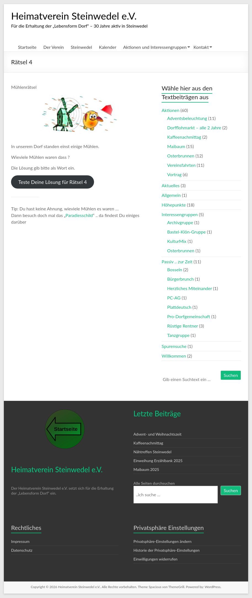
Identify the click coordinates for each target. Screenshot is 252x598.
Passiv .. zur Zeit (177, 261)
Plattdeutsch (179, 307)
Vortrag (174, 174)
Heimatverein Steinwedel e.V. (74, 16)
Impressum (20, 541)
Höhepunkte (174, 205)
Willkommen (174, 356)
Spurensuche (174, 346)
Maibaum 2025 (146, 469)
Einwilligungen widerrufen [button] (155, 559)
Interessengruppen (180, 214)
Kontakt (201, 47)
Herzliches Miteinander (189, 288)
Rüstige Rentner (182, 326)
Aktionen (170, 110)
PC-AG (173, 298)
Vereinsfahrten (181, 165)
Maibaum (176, 146)
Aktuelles (170, 185)
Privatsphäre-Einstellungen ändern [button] (162, 541)
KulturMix (176, 241)
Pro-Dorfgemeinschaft (188, 316)
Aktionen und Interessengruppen (155, 47)
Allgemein (171, 195)
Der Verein (53, 47)
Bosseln (174, 269)
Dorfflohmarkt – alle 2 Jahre (194, 127)
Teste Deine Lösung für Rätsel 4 (52, 182)
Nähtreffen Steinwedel (152, 452)
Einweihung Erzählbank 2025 (158, 460)
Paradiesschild (79, 215)
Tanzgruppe (178, 335)
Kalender (107, 47)
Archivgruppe (180, 222)
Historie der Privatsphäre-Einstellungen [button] (166, 550)
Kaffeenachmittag (184, 137)
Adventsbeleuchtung (187, 118)
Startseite (27, 47)
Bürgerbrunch (180, 279)
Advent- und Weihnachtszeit (157, 434)
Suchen (231, 375)
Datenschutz (21, 550)
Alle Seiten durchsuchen (154, 483)
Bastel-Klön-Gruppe (186, 232)
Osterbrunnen (180, 156)
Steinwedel (81, 47)
